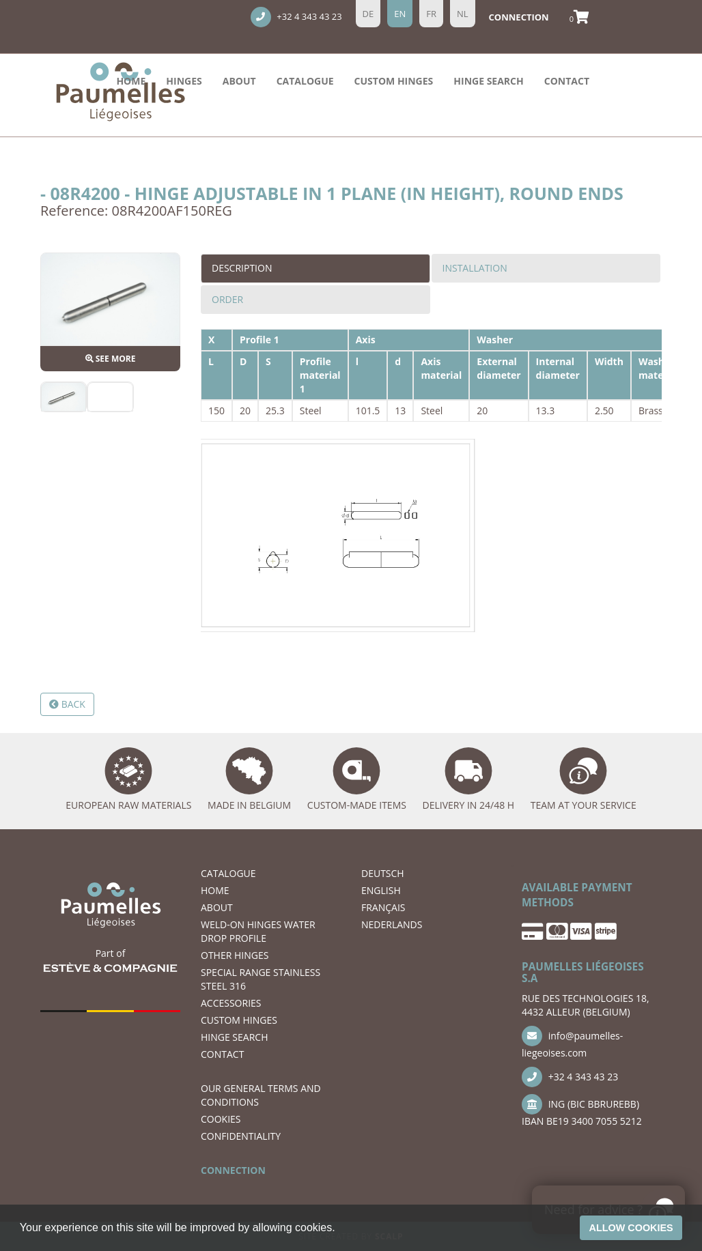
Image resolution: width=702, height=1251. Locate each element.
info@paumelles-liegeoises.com (572, 1042)
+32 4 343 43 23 (296, 17)
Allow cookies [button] (631, 1227)
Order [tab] (227, 299)
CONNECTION (233, 1170)
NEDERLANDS (391, 924)
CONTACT (566, 80)
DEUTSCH (382, 873)
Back (67, 704)
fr (431, 14)
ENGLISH (381, 890)
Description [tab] (242, 267)
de (368, 14)
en (400, 14)
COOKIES (221, 1118)
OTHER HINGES (234, 955)
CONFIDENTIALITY (241, 1136)
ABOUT (239, 80)
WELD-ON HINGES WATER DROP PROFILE (258, 931)
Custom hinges (394, 80)
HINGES (183, 80)
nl (462, 14)
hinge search (488, 80)
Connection (519, 17)
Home (130, 80)
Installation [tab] (475, 267)
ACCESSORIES (231, 1002)
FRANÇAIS (383, 907)
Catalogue (305, 80)
